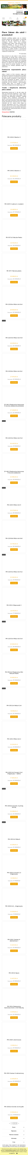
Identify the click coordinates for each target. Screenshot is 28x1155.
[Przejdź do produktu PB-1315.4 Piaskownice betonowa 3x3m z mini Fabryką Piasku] (14, 997)
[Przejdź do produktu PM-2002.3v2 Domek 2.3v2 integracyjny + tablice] (14, 763)
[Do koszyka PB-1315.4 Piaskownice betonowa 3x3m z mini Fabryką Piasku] (14, 1017)
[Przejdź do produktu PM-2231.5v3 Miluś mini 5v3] (14, 429)
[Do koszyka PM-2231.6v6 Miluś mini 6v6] (14, 549)
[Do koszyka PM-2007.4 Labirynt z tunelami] (14, 215)
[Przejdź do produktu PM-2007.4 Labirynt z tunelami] (14, 195)
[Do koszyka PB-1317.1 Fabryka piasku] (14, 282)
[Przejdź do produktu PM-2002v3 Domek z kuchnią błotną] (14, 797)
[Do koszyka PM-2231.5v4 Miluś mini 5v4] (14, 650)
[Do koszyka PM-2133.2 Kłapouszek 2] (14, 616)
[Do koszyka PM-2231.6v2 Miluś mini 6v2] (14, 382)
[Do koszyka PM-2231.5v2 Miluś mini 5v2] (14, 583)
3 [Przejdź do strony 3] (16, 1123)
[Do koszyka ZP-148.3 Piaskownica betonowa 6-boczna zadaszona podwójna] (14, 416)
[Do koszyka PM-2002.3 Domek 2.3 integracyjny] (14, 884)
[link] (14, 23)
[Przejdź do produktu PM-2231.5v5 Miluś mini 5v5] (14, 329)
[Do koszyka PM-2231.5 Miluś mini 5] (14, 516)
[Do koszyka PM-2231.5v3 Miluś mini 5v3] (14, 449)
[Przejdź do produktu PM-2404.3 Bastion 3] (14, 128)
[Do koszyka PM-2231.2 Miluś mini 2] (14, 750)
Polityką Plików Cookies (10, 1150)
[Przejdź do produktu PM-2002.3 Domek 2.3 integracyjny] (14, 863)
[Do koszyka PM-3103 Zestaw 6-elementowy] (14, 1084)
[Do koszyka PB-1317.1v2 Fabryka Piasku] (14, 248)
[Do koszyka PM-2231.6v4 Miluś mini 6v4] (14, 315)
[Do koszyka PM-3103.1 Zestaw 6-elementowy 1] (14, 951)
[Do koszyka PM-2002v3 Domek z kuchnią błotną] (14, 817)
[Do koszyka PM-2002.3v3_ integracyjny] (14, 917)
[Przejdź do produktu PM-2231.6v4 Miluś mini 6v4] (14, 295)
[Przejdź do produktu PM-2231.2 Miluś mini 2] (14, 730)
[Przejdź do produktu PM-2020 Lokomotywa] (14, 1031)
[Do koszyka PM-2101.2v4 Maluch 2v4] (14, 717)
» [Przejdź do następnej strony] (18, 1123)
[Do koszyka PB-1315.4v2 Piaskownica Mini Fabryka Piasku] (14, 683)
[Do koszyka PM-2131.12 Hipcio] (14, 984)
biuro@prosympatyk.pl (19, 14)
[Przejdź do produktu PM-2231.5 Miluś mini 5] (14, 496)
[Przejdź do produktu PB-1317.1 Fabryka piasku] (14, 262)
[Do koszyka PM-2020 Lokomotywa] (14, 1051)
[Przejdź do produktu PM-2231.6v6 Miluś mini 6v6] (14, 529)
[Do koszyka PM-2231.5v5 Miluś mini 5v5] (14, 349)
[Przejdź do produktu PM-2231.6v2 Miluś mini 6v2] (14, 362)
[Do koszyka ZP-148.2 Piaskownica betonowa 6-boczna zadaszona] (14, 483)
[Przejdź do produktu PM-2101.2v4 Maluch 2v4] (14, 696)
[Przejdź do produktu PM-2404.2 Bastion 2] (14, 161)
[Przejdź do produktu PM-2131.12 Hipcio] (14, 964)
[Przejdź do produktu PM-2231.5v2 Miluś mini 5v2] (14, 563)
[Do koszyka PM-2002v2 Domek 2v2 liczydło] (14, 1118)
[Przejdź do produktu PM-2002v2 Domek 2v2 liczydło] (14, 1097)
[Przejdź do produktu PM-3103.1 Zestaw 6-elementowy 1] (14, 930)
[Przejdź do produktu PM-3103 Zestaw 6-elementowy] (14, 1064)
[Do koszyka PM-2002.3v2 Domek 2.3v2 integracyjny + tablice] (14, 783)
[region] (14, 23)
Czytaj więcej (23, 53)
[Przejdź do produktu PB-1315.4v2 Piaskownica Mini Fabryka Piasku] (14, 663)
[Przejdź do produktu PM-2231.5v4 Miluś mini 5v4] (14, 630)
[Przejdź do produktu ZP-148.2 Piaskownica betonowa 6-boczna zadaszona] (14, 462)
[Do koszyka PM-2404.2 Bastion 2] (14, 182)
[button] (3, 18)
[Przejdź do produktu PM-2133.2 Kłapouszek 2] (14, 596)
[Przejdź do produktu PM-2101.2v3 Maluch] (14, 830)
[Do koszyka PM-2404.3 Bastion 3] (14, 148)
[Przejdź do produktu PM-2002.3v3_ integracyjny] (14, 897)
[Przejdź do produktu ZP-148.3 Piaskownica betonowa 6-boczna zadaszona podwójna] (14, 395)
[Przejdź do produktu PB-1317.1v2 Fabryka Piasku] (14, 228)
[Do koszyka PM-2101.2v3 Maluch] (14, 850)
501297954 (19, 12)
